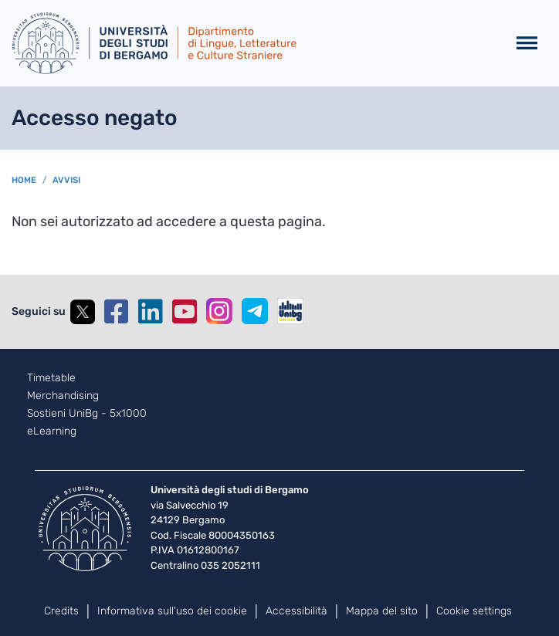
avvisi (66, 180)
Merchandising (63, 396)
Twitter (82, 312)
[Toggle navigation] (526, 43)
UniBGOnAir (290, 311)
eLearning (51, 431)
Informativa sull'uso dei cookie (172, 610)
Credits (61, 610)
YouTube (184, 312)
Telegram (255, 311)
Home (24, 180)
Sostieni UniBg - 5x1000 (87, 414)
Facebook (116, 312)
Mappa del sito (382, 610)
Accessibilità (296, 610)
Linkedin (150, 312)
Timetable (51, 378)
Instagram (219, 311)
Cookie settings (474, 610)
